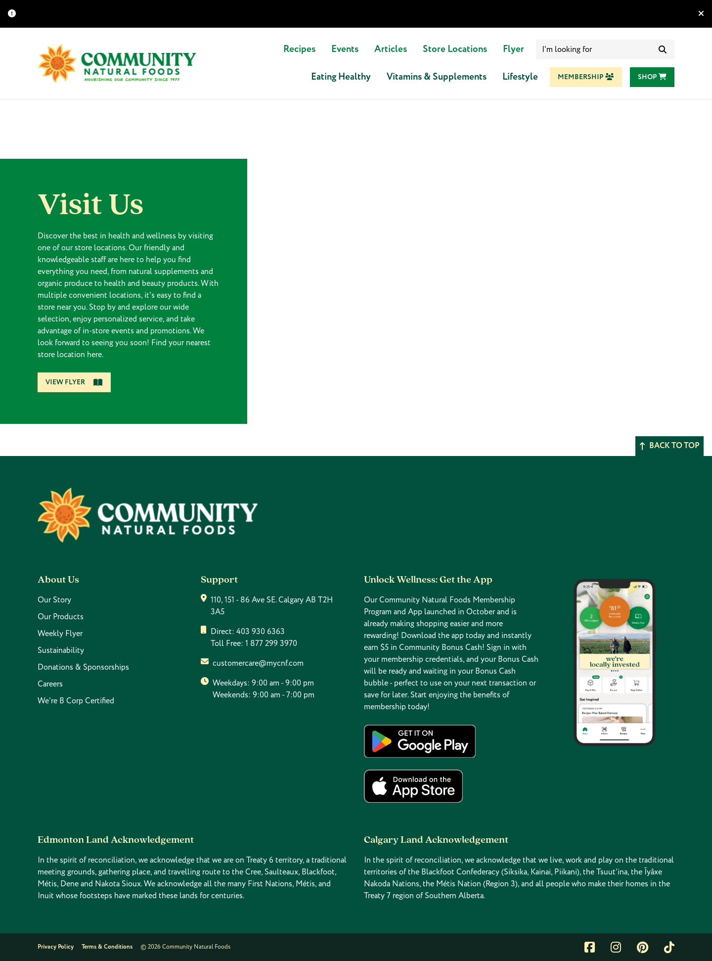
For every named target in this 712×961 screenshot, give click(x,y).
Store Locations (455, 49)
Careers (50, 684)
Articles (390, 49)
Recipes (299, 49)
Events (344, 49)
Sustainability (61, 650)
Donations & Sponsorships (83, 667)
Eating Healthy (341, 77)
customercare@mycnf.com (258, 663)
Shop (652, 77)
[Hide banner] (701, 14)
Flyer (513, 49)
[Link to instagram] (616, 947)
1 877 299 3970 (271, 643)
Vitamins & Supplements (437, 77)
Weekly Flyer (60, 633)
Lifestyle (520, 77)
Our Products (61, 616)
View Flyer (74, 382)
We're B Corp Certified (76, 700)
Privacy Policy (56, 947)
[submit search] (663, 49)
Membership (586, 77)
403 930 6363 (260, 631)
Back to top (669, 446)
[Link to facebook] (589, 947)
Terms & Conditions (107, 947)
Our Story (54, 600)
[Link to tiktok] (669, 947)
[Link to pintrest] (642, 947)
